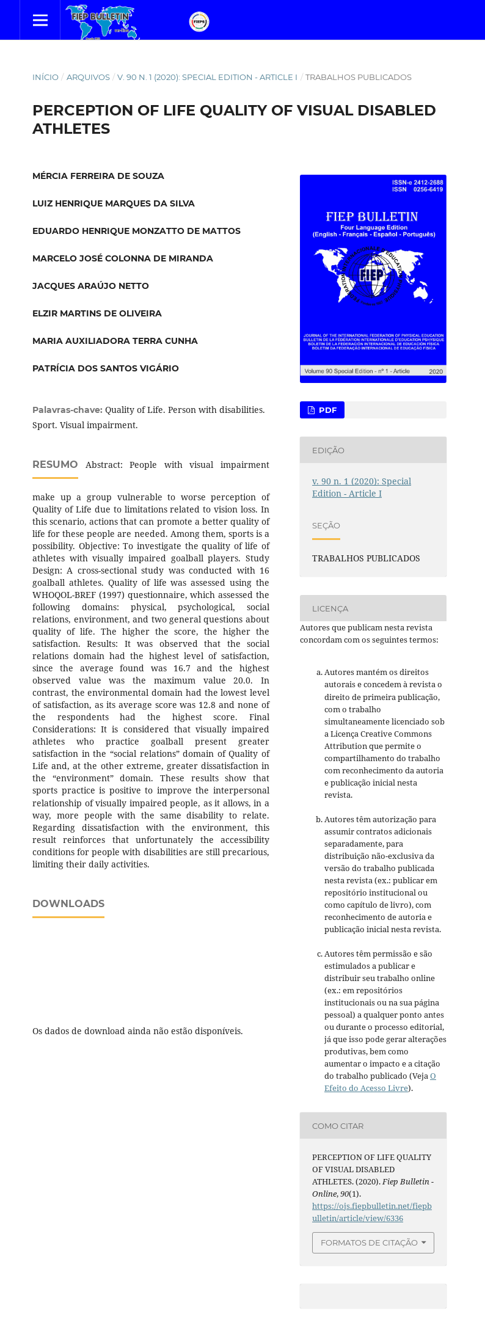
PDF (326, 410)
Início (45, 77)
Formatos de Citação (369, 1242)
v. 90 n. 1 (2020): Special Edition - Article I (207, 77)
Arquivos (88, 77)
